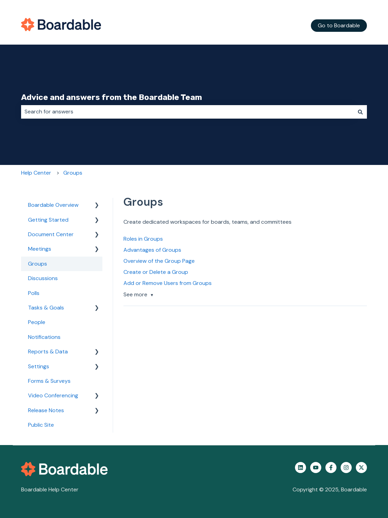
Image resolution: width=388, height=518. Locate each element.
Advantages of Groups (152, 249)
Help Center (36, 172)
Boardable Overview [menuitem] (53, 205)
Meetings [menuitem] (39, 248)
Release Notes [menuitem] (46, 410)
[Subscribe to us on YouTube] (315, 467)
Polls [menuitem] (33, 293)
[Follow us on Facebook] (330, 467)
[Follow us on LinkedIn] (300, 467)
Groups (72, 172)
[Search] (360, 111)
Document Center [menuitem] (51, 234)
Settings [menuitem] (38, 366)
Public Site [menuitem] (41, 424)
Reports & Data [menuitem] (48, 351)
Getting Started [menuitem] (48, 219)
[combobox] (187, 111)
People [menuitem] (36, 322)
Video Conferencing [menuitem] (53, 395)
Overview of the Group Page (159, 261)
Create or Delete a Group (155, 272)
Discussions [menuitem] (43, 278)
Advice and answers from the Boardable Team (111, 97)
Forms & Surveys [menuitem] (49, 381)
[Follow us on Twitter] (361, 467)
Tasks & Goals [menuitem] (46, 307)
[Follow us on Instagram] (346, 467)
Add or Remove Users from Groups (167, 283)
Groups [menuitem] (37, 263)
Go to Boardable (339, 25)
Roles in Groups (143, 238)
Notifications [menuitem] (44, 337)
